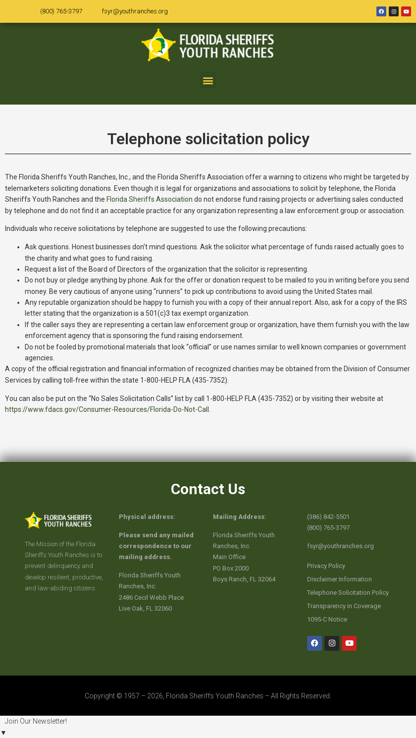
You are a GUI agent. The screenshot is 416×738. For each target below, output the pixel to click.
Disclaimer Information (339, 579)
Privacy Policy (326, 565)
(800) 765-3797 (61, 11)
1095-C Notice (327, 619)
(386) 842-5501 (328, 516)
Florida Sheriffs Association (149, 199)
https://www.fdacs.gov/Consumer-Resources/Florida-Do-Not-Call (107, 409)
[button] (208, 80)
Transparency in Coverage (344, 606)
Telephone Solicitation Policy (348, 592)
